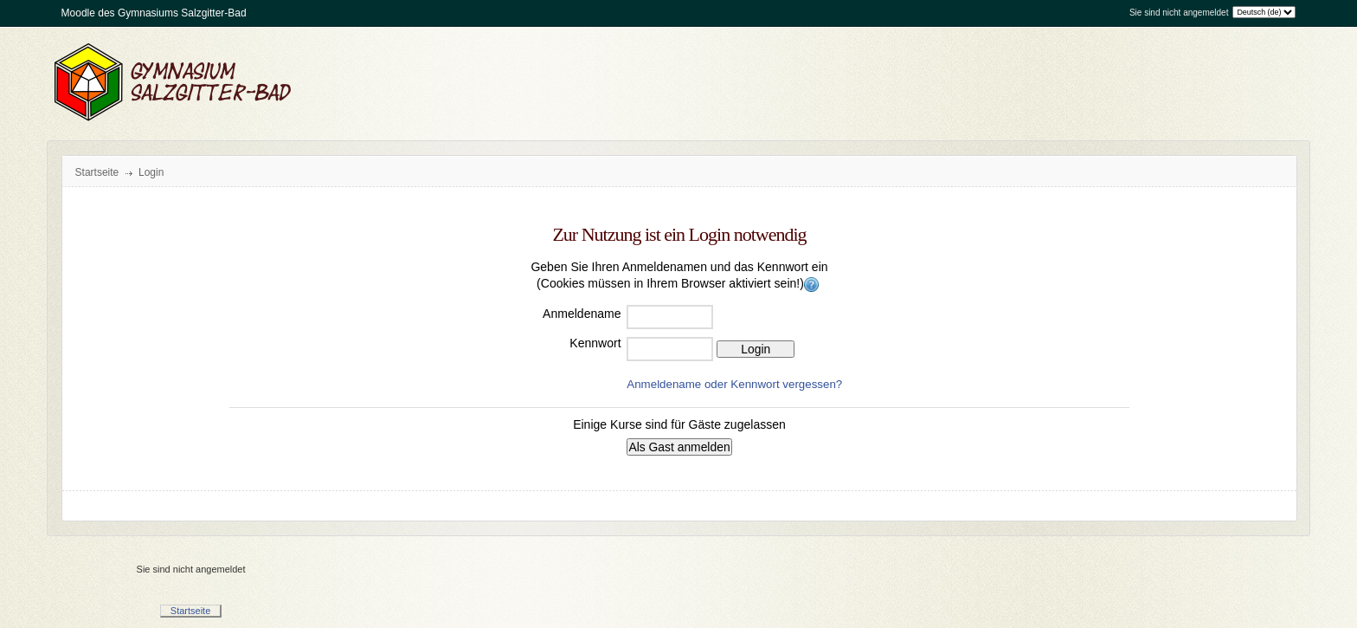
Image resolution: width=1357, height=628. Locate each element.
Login (151, 172)
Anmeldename (582, 313)
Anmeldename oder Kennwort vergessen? (734, 384)
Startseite (97, 172)
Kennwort (595, 343)
